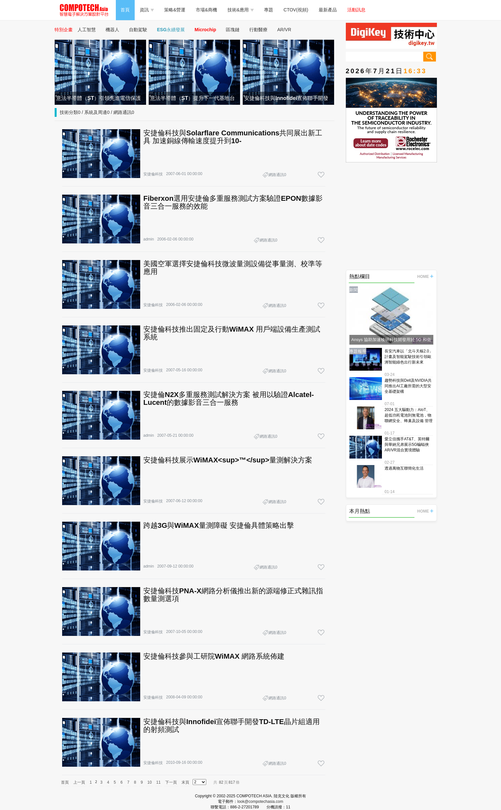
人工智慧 (87, 29)
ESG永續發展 (171, 29)
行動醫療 (258, 29)
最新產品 (328, 9)
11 (158, 782)
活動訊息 (356, 9)
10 (149, 782)
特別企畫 (64, 29)
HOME (425, 276)
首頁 (125, 9)
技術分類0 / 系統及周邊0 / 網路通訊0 (97, 112)
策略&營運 (174, 9)
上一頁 (79, 782)
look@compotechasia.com (260, 801)
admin (148, 239)
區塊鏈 (232, 29)
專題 (268, 9)
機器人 (112, 29)
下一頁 (171, 782)
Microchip (205, 29)
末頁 (185, 782)
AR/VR (284, 29)
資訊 (147, 9)
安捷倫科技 (153, 174)
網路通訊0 (277, 174)
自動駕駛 (138, 29)
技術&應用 (240, 9)
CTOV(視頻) (296, 9)
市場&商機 (206, 9)
